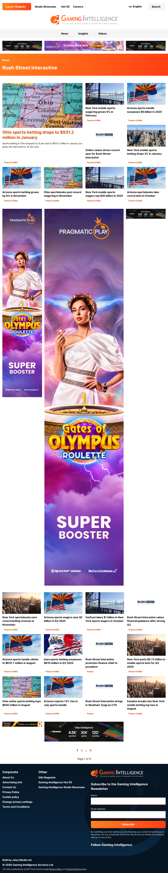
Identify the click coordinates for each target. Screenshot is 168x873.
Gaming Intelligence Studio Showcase (61, 787)
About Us (8, 777)
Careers (78, 6)
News (5, 60)
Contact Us (9, 787)
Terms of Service (73, 869)
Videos (102, 33)
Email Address (98, 809)
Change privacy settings (17, 801)
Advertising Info (12, 782)
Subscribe (128, 824)
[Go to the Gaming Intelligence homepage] (84, 20)
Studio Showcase (45, 6)
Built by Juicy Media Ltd (16, 860)
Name (94, 795)
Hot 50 (65, 6)
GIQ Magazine (47, 777)
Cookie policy (10, 797)
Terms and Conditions (16, 806)
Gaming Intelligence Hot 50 (55, 782)
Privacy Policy (10, 792)
